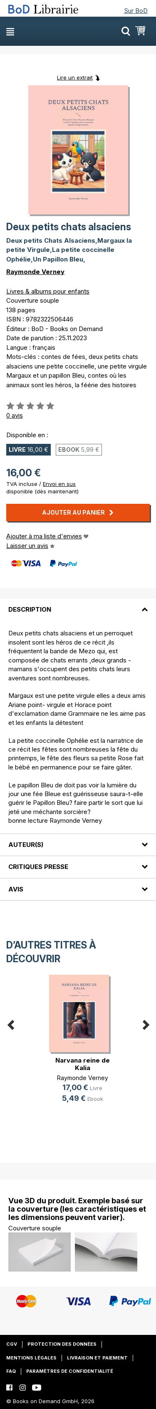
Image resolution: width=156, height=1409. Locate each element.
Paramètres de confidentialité (69, 1371)
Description (29, 609)
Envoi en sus (59, 483)
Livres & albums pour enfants (47, 291)
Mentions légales (31, 1358)
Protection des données (62, 1344)
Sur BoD (136, 11)
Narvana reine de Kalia (82, 1064)
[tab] (78, 604)
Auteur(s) (25, 845)
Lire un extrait (75, 77)
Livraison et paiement (97, 1358)
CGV (11, 1344)
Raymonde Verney (35, 272)
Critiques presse (38, 867)
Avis (15, 889)
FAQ (11, 1371)
